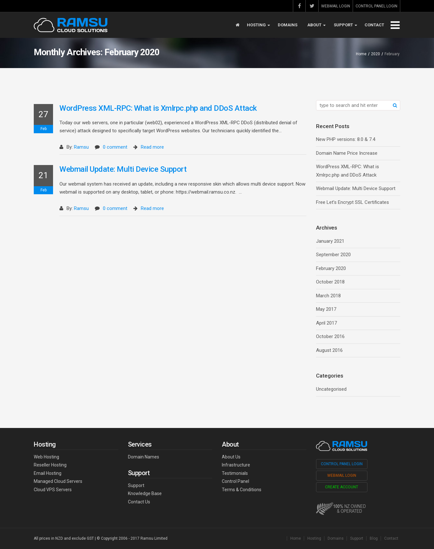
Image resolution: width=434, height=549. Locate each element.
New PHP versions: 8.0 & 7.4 (345, 139)
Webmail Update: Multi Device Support (122, 169)
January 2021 (330, 241)
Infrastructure (236, 464)
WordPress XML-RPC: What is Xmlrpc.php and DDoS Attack (158, 108)
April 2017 (326, 323)
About (316, 24)
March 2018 (328, 296)
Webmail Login (335, 6)
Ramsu (81, 147)
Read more (152, 147)
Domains (287, 24)
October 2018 (330, 282)
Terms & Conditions (241, 489)
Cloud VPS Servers (53, 489)
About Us (231, 456)
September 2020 (333, 254)
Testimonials (235, 473)
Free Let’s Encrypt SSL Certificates (352, 202)
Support (345, 24)
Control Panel (235, 481)
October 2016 (330, 336)
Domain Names (143, 456)
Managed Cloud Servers (58, 481)
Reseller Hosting (50, 464)
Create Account (341, 487)
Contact (374, 24)
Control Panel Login (376, 6)
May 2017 (326, 309)
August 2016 (329, 350)
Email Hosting (47, 473)
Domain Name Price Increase (346, 153)
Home (361, 54)
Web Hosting (46, 456)
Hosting (258, 24)
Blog (374, 538)
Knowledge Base (145, 493)
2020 (375, 54)
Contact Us (139, 501)
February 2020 (331, 268)
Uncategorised (331, 389)
